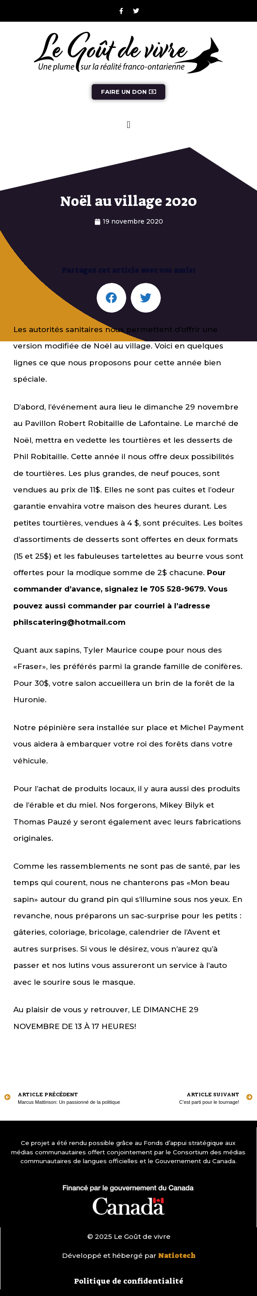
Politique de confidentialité (128, 1281)
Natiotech (176, 1255)
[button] (128, 124)
